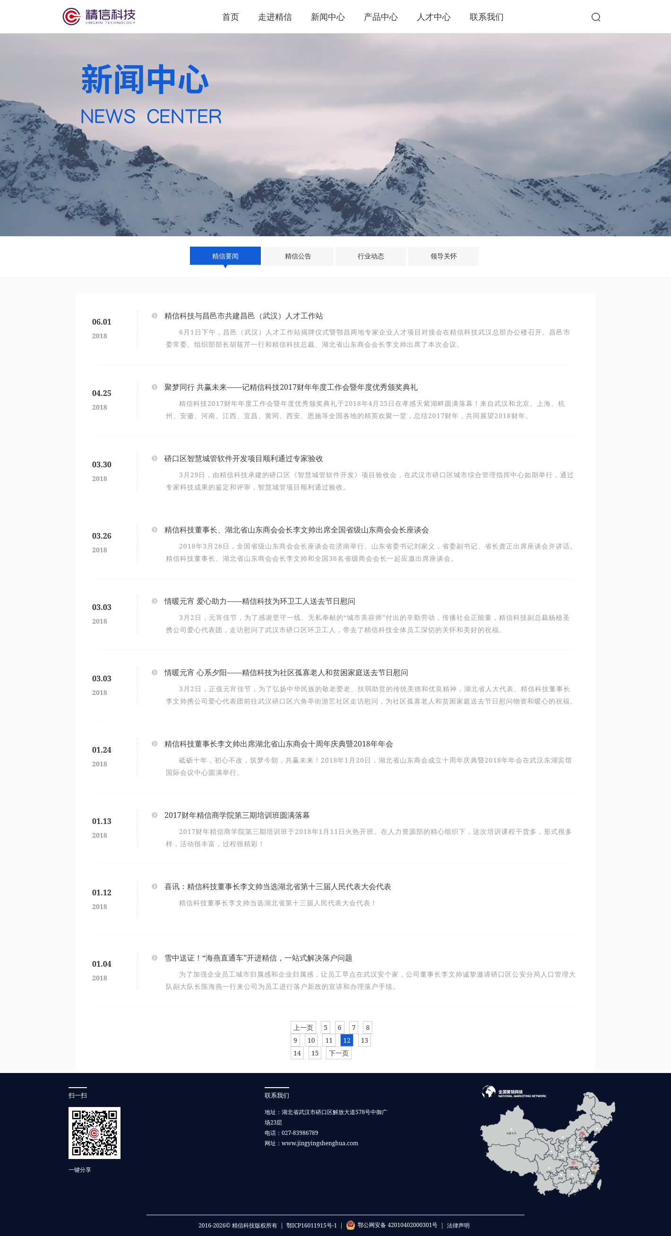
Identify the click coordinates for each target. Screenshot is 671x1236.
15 (315, 1052)
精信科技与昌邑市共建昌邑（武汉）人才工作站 (243, 315)
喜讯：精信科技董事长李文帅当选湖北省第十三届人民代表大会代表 (277, 886)
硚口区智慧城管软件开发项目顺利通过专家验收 (243, 458)
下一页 (339, 1052)
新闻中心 (328, 16)
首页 (230, 16)
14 (297, 1052)
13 (365, 1040)
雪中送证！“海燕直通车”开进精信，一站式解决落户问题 (258, 958)
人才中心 (434, 16)
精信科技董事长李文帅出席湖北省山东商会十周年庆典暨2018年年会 (278, 743)
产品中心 (381, 16)
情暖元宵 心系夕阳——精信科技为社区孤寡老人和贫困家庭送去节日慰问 (286, 672)
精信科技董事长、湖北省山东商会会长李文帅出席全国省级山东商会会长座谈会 (296, 529)
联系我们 (487, 16)
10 (311, 1040)
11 (329, 1040)
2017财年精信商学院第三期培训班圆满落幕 (237, 815)
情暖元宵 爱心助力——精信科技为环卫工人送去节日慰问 (259, 601)
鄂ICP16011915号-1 (311, 1225)
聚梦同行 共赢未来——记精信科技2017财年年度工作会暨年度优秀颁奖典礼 (291, 387)
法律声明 (458, 1225)
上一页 (303, 1027)
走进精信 (275, 16)
